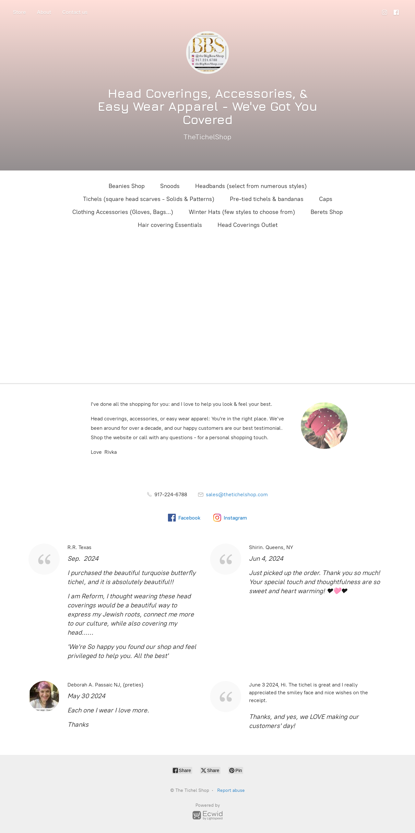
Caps (325, 199)
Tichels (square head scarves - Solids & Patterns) (148, 199)
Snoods (170, 186)
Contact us (75, 12)
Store (19, 12)
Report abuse (231, 790)
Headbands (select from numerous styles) (251, 186)
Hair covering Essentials (170, 225)
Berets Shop (327, 212)
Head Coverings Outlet (248, 225)
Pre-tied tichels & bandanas (266, 199)
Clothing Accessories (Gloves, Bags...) (122, 212)
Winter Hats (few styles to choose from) (242, 212)
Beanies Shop (127, 186)
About (44, 12)
